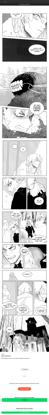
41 (5, 1)
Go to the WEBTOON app (24, 412)
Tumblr (30, 365)
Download (24, 400)
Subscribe (25, 369)
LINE (14, 365)
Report (24, 376)
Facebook (19, 365)
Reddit (35, 365)
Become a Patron (24, 389)
